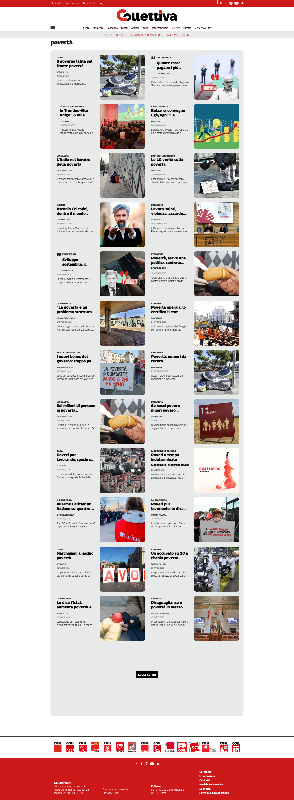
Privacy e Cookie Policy (214, 792)
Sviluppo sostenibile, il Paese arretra (74, 264)
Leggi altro (147, 674)
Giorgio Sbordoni (65, 367)
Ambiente (98, 27)
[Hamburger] (53, 27)
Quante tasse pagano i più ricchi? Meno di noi (170, 70)
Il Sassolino (158, 465)
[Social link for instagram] (230, 3)
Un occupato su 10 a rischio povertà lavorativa (169, 558)
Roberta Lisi (62, 72)
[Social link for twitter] (220, 3)
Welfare (135, 27)
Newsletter (89, 3)
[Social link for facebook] (225, 3)
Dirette (187, 27)
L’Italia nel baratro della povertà (73, 161)
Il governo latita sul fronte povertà (74, 63)
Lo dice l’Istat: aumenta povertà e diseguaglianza (74, 607)
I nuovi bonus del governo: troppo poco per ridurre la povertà (76, 363)
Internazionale (160, 27)
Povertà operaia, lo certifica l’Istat (168, 309)
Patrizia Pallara (64, 170)
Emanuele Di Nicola (65, 515)
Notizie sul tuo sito (211, 784)
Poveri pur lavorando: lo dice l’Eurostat (167, 508)
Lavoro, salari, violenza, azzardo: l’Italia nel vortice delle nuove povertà (169, 216)
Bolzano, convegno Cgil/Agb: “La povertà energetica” (169, 115)
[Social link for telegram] (241, 3)
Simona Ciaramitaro (66, 318)
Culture (176, 27)
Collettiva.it (62, 782)
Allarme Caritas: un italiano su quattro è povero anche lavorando (75, 511)
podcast (119, 34)
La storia (205, 788)
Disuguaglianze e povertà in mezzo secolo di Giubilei (167, 607)
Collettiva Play (203, 27)
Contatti (57, 3)
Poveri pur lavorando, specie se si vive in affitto (75, 459)
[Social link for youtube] (236, 3)
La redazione (72, 3)
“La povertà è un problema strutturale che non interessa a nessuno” (76, 314)
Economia (112, 27)
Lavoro (86, 27)
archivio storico (178, 34)
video (107, 34)
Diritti (124, 27)
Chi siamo (205, 771)
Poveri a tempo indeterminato (165, 457)
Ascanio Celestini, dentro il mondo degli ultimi (72, 213)
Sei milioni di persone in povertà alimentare (76, 410)
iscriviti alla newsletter (146, 34)
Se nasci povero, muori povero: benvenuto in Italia (168, 410)
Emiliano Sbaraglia (166, 74)
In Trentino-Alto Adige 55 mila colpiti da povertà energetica (76, 117)
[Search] (101, 3)
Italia (145, 27)
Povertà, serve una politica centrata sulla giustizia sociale (170, 262)
